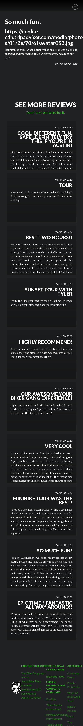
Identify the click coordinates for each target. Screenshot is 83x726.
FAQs (70, 716)
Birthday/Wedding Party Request (56, 716)
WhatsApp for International (54, 707)
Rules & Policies (71, 708)
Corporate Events (73, 675)
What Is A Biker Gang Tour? (73, 696)
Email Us (51, 699)
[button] (75, 7)
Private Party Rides (73, 684)
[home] (2, 4)
